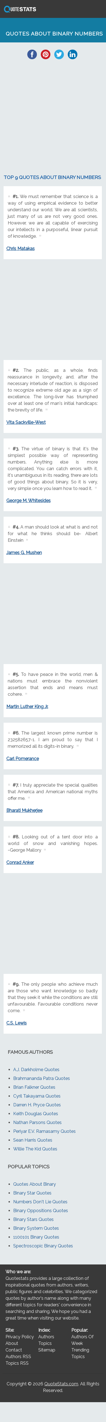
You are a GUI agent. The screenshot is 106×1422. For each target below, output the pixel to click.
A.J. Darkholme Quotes (36, 1069)
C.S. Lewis (16, 1023)
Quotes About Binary (34, 1184)
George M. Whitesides (28, 500)
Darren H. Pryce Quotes (37, 1104)
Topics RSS (17, 1363)
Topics (45, 1343)
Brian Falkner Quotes (34, 1087)
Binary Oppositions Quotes (40, 1210)
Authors (46, 1336)
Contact (14, 1350)
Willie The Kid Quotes (35, 1149)
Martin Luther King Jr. (27, 706)
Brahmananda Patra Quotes (41, 1078)
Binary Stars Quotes (33, 1219)
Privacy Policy (20, 1336)
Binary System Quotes (36, 1228)
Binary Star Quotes (32, 1193)
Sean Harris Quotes (32, 1140)
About (12, 1343)
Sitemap (46, 1350)
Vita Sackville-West (26, 422)
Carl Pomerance (22, 758)
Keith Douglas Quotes (35, 1113)
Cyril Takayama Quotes (37, 1096)
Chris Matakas (20, 248)
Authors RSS (18, 1356)
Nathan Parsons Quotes (37, 1122)
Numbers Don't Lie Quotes (40, 1201)
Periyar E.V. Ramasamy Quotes (44, 1131)
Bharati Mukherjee (24, 810)
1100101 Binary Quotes (36, 1237)
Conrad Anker (20, 862)
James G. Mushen (24, 552)
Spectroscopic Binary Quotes (43, 1245)
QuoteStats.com (61, 1383)
